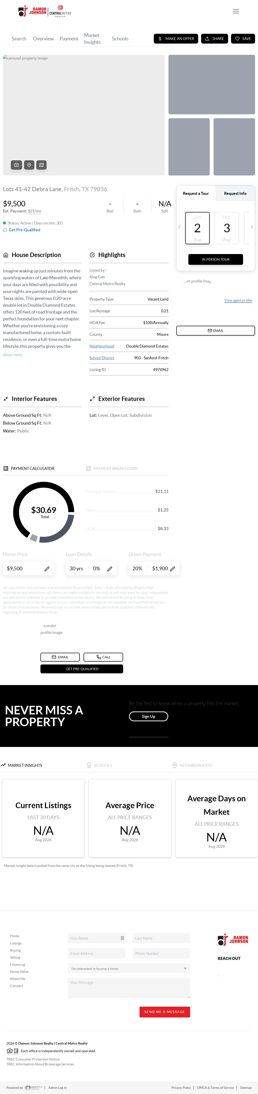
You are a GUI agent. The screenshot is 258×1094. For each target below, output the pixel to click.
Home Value (19, 972)
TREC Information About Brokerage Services (40, 1064)
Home (14, 936)
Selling (15, 957)
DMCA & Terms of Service (215, 1088)
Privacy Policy (181, 1088)
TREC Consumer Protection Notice (33, 1059)
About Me (17, 979)
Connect (16, 986)
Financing (17, 964)
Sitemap (246, 1088)
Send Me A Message (164, 1012)
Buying (15, 950)
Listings (16, 943)
